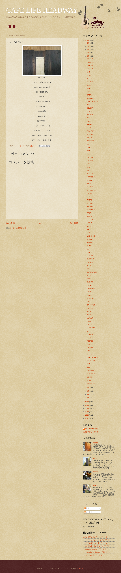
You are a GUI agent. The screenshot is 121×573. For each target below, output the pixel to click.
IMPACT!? (90, 131)
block (88, 154)
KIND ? (89, 252)
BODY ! (89, 105)
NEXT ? (89, 377)
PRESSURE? (91, 383)
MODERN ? (91, 98)
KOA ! (89, 226)
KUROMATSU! (92, 272)
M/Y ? (89, 275)
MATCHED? (91, 92)
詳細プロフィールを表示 (91, 432)
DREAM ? (90, 95)
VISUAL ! (90, 180)
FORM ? (90, 380)
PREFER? (90, 141)
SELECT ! (90, 108)
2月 (88, 394)
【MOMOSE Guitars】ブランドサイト (96, 549)
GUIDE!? (90, 338)
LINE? (89, 302)
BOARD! (95, 458)
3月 (88, 391)
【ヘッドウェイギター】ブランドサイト (97, 540)
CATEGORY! (91, 190)
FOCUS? (90, 308)
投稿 (86, 508)
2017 (87, 402)
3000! (89, 279)
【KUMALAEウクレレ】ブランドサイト (96, 543)
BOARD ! (90, 265)
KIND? (89, 88)
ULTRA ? (90, 318)
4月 (88, 388)
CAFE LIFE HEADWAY (42, 10)
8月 (88, 46)
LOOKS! (89, 121)
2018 (87, 40)
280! (88, 72)
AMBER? (90, 242)
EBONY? (90, 206)
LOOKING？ (91, 236)
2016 (87, 405)
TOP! (88, 351)
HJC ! (89, 170)
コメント (88, 512)
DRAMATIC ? (91, 374)
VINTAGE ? (91, 177)
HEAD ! (89, 111)
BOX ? (89, 315)
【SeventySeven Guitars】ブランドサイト (97, 552)
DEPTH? (90, 347)
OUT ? (89, 246)
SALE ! (89, 85)
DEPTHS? (90, 370)
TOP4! (89, 285)
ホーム (42, 223)
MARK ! (89, 331)
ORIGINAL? (91, 305)
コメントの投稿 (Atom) (18, 228)
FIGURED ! (90, 62)
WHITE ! (90, 147)
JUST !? (89, 325)
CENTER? (90, 128)
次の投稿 (10, 223)
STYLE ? (90, 197)
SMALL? (90, 69)
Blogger (80, 568)
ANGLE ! (90, 174)
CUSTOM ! (90, 82)
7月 (88, 49)
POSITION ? (91, 341)
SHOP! (89, 183)
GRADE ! (90, 137)
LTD (88, 164)
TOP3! (89, 292)
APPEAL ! (90, 216)
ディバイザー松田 (91, 429)
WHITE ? (90, 65)
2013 (87, 415)
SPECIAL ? (90, 59)
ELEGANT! (90, 259)
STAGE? (90, 220)
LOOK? (89, 193)
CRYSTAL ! (90, 256)
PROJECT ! (91, 361)
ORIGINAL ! (91, 288)
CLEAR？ (90, 282)
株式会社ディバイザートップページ (95, 537)
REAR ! (89, 124)
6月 (88, 53)
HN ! (88, 233)
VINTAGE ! (90, 115)
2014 (87, 412)
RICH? (89, 367)
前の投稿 (74, 223)
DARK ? (89, 321)
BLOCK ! (90, 134)
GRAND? (90, 354)
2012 (87, 418)
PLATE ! (89, 75)
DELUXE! (90, 160)
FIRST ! (89, 213)
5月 (88, 56)
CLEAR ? (90, 203)
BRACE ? (96, 485)
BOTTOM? (90, 298)
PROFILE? (90, 157)
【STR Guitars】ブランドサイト (94, 555)
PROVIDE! (90, 262)
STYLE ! (89, 78)
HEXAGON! (91, 328)
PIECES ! (96, 443)
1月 (88, 398)
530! (88, 167)
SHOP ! (89, 229)
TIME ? (89, 223)
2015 (87, 408)
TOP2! (89, 344)
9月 (88, 43)
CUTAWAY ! (91, 210)
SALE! (89, 249)
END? (89, 311)
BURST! (95, 472)
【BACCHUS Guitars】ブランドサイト (96, 546)
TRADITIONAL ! (92, 101)
